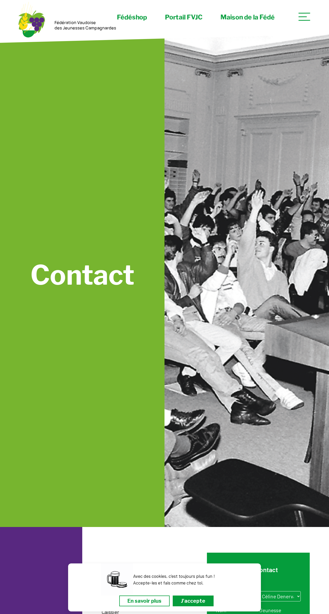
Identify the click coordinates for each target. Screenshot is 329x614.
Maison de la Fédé (248, 17)
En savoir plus (144, 601)
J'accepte (193, 601)
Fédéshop (132, 17)
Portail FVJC (184, 17)
